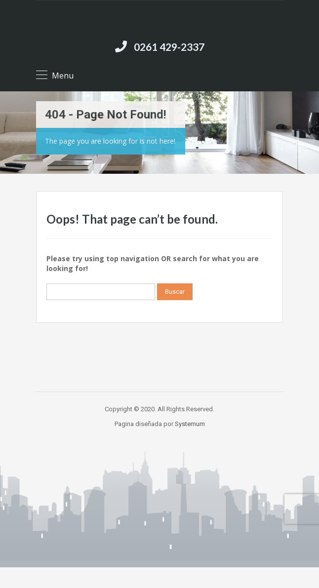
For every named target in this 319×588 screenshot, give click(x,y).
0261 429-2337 (169, 46)
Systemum (190, 424)
